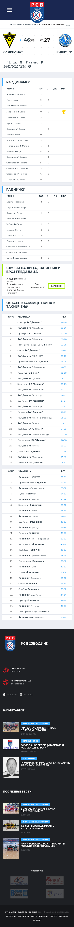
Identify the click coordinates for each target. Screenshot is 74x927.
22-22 (64, 412)
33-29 (63, 445)
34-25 (63, 516)
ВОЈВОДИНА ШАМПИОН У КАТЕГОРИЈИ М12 (38, 810)
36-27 (63, 589)
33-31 (63, 527)
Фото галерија (39, 916)
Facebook (10, 694)
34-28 (64, 361)
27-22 (64, 356)
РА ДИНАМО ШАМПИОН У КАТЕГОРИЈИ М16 (37, 827)
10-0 (63, 611)
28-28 (64, 322)
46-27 (64, 389)
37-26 (63, 493)
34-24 (63, 482)
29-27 (64, 328)
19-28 (63, 350)
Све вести (23, 916)
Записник (56, 286)
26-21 (63, 378)
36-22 (63, 583)
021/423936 (15, 672)
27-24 (63, 595)
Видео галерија (59, 916)
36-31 (63, 488)
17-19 (63, 451)
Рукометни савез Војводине (21, 912)
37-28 (64, 339)
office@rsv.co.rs (17, 684)
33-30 (63, 406)
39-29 (63, 550)
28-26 (63, 510)
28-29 (64, 384)
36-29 (64, 333)
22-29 (64, 373)
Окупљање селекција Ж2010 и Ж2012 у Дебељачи (42, 746)
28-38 (64, 440)
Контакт (37, 920)
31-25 (63, 429)
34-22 (64, 395)
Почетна (11, 916)
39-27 (63, 561)
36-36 (63, 538)
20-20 (63, 566)
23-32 (63, 555)
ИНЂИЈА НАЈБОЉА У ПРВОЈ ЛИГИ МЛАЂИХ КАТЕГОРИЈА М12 (43, 844)
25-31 (63, 578)
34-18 (63, 499)
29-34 (63, 572)
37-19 (63, 457)
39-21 (63, 423)
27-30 (64, 434)
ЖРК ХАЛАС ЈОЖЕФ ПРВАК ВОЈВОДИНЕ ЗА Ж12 (38, 729)
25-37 (63, 462)
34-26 (63, 533)
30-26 (63, 522)
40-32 (64, 367)
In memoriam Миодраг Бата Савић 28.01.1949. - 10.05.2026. (45, 764)
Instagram (27, 694)
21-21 (63, 401)
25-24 (63, 477)
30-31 (63, 505)
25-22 (64, 417)
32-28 (63, 606)
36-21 (63, 600)
